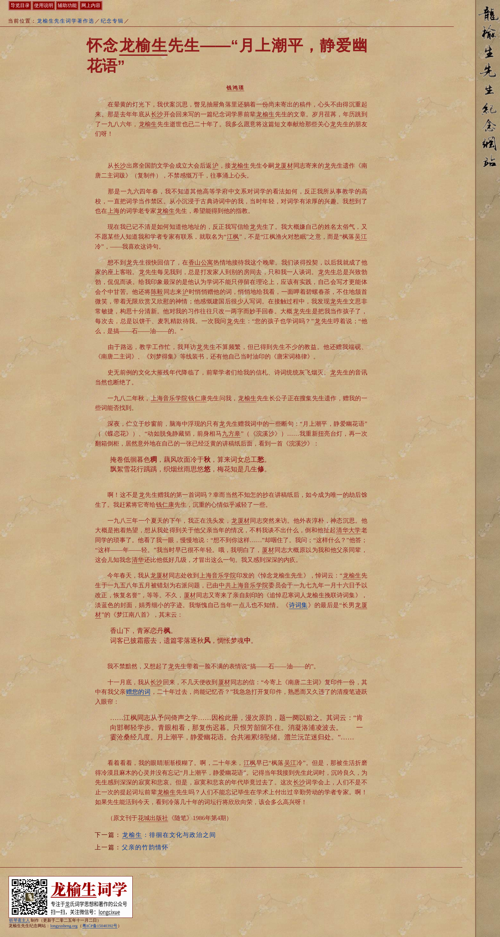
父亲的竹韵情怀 (145, 847)
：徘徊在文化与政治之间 (169, 835)
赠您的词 (138, 691)
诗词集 (298, 605)
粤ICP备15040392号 (99, 926)
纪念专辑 (112, 21)
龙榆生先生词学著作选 (65, 21)
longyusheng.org (63, 926)
